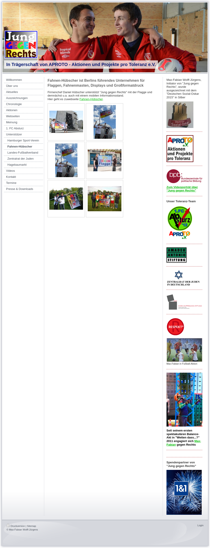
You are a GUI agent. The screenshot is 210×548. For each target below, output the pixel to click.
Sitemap (31, 526)
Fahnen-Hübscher (91, 99)
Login (200, 525)
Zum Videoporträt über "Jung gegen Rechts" (182, 188)
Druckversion (16, 526)
